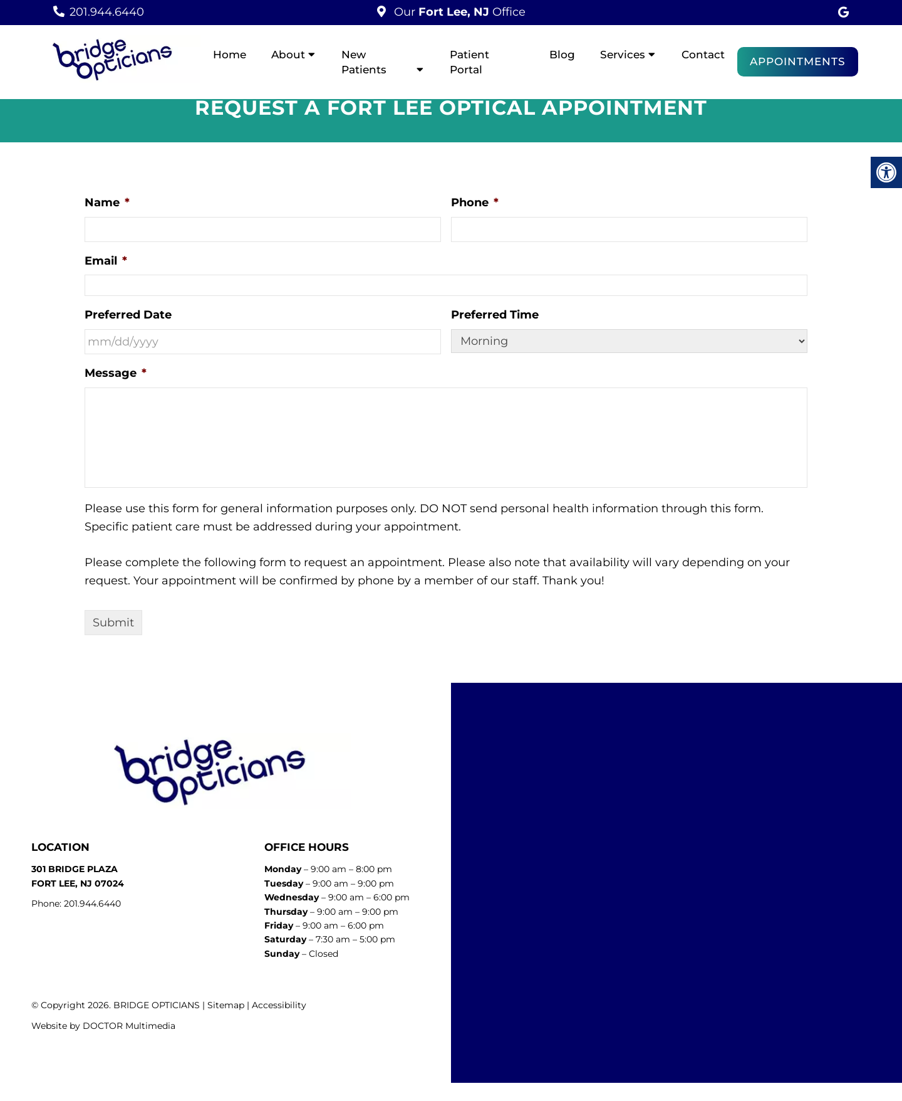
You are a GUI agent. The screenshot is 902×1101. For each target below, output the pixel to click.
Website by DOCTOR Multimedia (103, 1025)
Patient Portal (469, 62)
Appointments (798, 61)
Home (229, 54)
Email (106, 261)
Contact (703, 54)
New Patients (363, 62)
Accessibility (279, 1005)
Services (622, 54)
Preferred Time (495, 315)
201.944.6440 (107, 12)
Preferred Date (128, 315)
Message (116, 373)
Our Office (458, 12)
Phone (475, 202)
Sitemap (225, 1005)
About (288, 54)
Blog (562, 54)
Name (107, 202)
